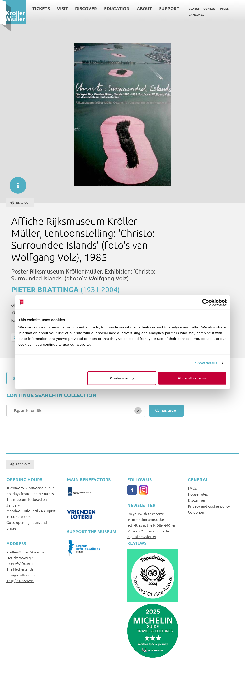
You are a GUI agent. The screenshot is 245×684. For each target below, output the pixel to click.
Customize (122, 378)
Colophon (196, 511)
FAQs (192, 488)
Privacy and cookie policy (209, 505)
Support (169, 8)
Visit (62, 8)
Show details (206, 363)
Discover (86, 8)
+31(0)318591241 (20, 580)
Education (117, 8)
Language (196, 14)
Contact (210, 9)
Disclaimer (197, 500)
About (144, 8)
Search (194, 9)
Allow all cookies (192, 378)
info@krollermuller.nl (24, 575)
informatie (16, 183)
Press (224, 9)
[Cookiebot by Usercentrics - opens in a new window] (206, 302)
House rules (198, 494)
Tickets (41, 8)
